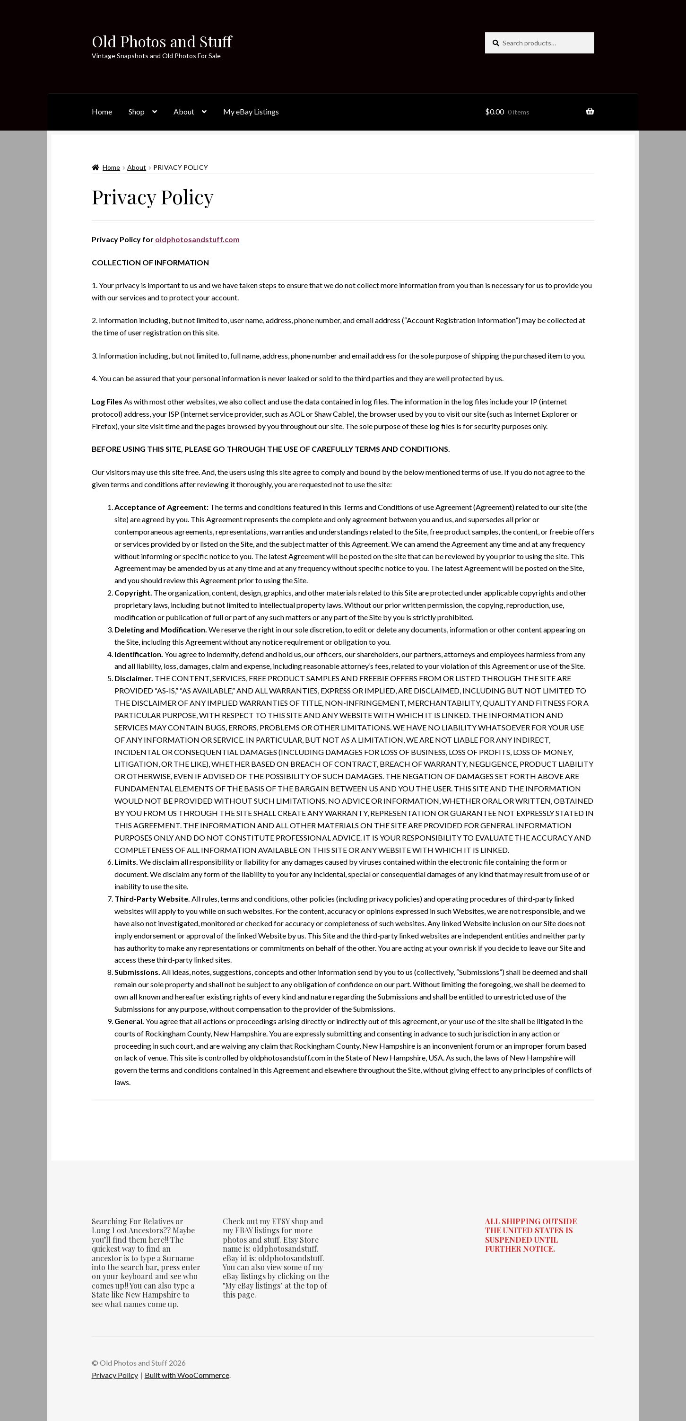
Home (102, 111)
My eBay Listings (251, 111)
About (184, 111)
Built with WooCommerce (187, 1374)
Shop (137, 111)
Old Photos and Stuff (162, 41)
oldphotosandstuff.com (197, 239)
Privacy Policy (115, 1374)
